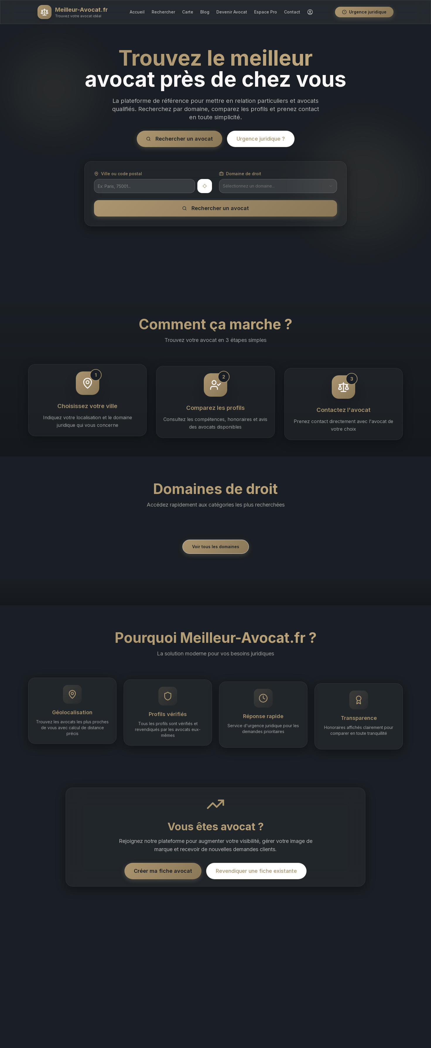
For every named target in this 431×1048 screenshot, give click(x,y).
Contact (292, 11)
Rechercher (163, 11)
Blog (204, 11)
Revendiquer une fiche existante (256, 871)
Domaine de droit (240, 173)
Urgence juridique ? (261, 139)
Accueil (137, 11)
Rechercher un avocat (179, 139)
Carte (187, 11)
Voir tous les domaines (215, 546)
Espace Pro (265, 11)
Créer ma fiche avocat (163, 871)
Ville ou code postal (118, 173)
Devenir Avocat (231, 11)
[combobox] (278, 186)
